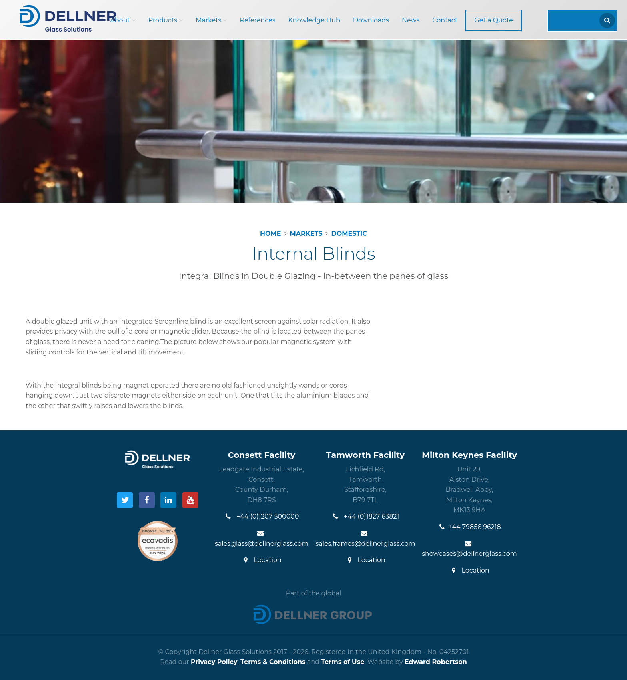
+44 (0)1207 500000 (261, 516)
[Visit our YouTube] (190, 500)
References (257, 20)
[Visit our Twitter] (125, 500)
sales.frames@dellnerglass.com (365, 538)
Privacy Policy (214, 662)
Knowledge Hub (314, 20)
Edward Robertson (436, 662)
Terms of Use (342, 662)
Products (165, 20)
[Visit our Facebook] (147, 500)
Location (262, 560)
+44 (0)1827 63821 (365, 516)
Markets (211, 20)
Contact (444, 20)
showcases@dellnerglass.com (469, 549)
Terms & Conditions (273, 662)
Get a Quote (493, 20)
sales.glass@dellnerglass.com (261, 538)
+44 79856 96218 (469, 527)
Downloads (371, 20)
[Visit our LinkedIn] (168, 500)
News (410, 20)
